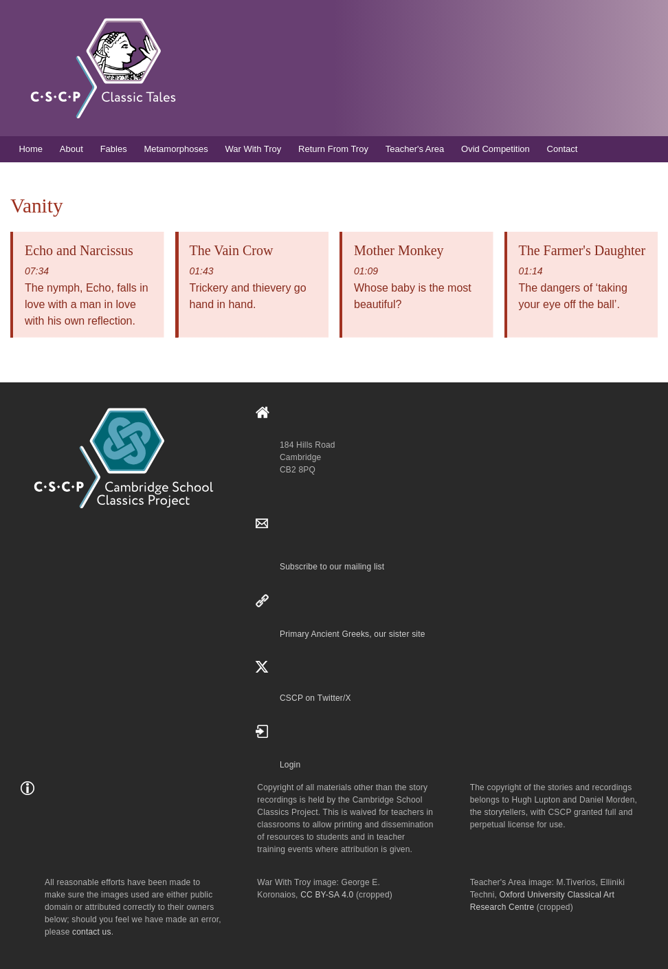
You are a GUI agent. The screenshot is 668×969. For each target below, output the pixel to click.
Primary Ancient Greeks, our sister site (352, 634)
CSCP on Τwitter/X (315, 698)
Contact (562, 149)
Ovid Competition (495, 149)
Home (31, 149)
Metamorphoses (176, 149)
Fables (113, 149)
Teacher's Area (415, 149)
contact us (91, 932)
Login (290, 765)
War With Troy (253, 149)
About (71, 149)
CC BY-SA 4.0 (326, 895)
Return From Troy (333, 149)
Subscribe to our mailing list (332, 566)
